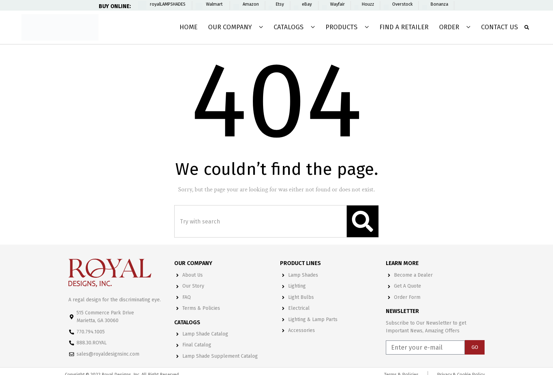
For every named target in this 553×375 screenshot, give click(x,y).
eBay (307, 4)
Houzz (368, 4)
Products (342, 27)
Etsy (280, 4)
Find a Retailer (404, 27)
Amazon (251, 4)
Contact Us (499, 27)
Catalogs (289, 27)
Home (189, 27)
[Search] (362, 221)
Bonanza (439, 4)
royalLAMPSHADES (168, 4)
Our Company (230, 27)
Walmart (214, 4)
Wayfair (337, 4)
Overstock (402, 4)
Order (449, 27)
